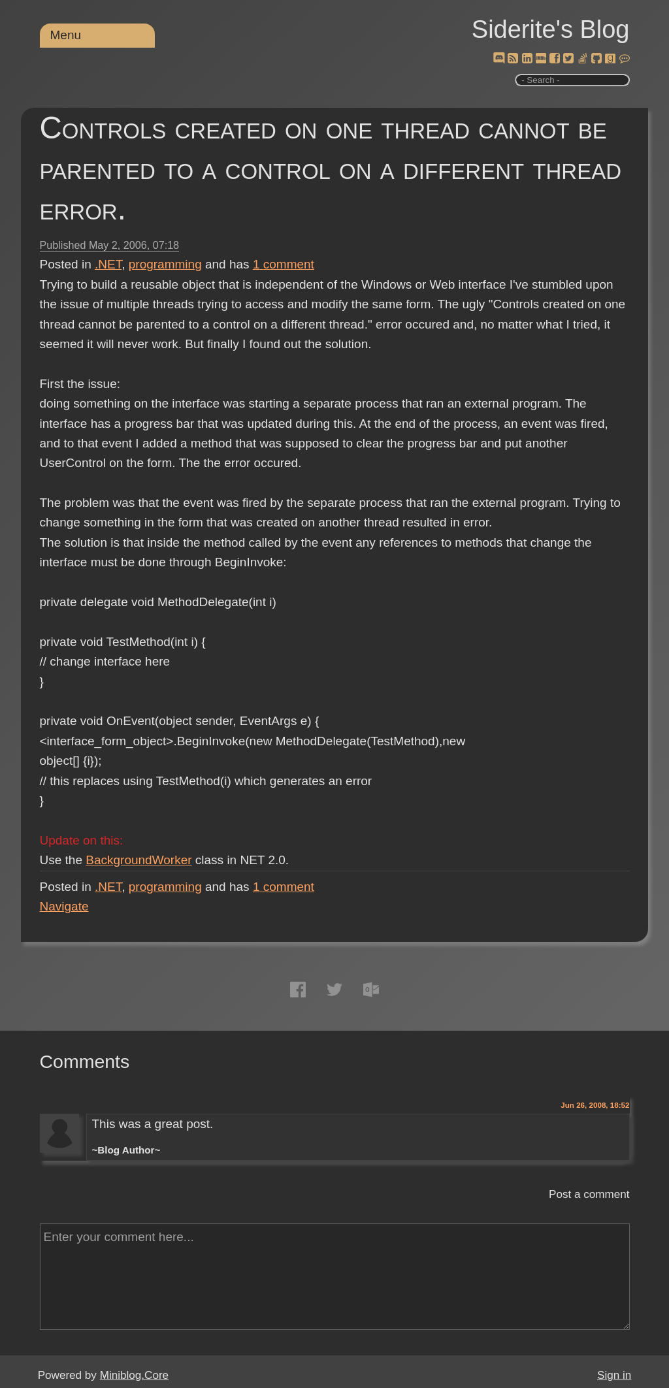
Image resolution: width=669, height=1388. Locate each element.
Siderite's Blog (551, 29)
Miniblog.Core (134, 1375)
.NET (108, 264)
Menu (66, 35)
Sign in (614, 1375)
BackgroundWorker (138, 860)
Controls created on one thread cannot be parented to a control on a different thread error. (331, 168)
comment (283, 264)
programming (165, 264)
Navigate (64, 906)
